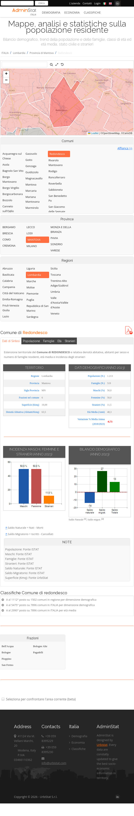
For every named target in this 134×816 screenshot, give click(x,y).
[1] (85, 519)
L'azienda (74, 3)
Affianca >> (125, 148)
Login (97, 3)
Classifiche (92, 12)
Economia (72, 12)
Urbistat (102, 745)
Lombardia (19, 53)
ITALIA (5, 53)
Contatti (87, 3)
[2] (103, 519)
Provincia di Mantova (42, 53)
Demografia (51, 12)
